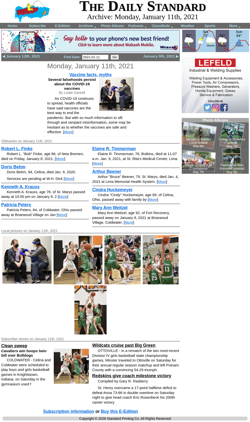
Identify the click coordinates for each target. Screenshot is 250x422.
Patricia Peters (16, 204)
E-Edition (62, 26)
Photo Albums (112, 26)
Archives (88, 26)
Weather (187, 26)
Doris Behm (13, 166)
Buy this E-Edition (119, 411)
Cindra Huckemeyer (112, 189)
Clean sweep (14, 345)
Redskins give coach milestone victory (131, 375)
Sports (210, 26)
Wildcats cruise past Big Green (124, 345)
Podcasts (137, 26)
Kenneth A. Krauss (20, 186)
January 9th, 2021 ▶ (161, 56)
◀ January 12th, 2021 (21, 56)
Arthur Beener (106, 171)
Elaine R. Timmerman (114, 148)
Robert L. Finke (16, 148)
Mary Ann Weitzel (110, 207)
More (235, 26)
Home (12, 26)
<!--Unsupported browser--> (215, 146)
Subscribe (37, 26)
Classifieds (162, 26)
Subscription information (68, 411)
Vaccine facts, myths (90, 74)
